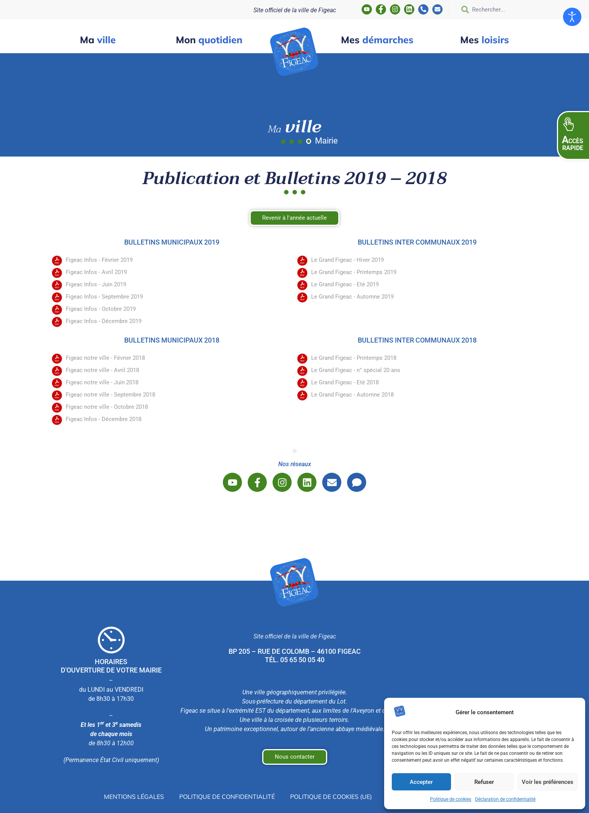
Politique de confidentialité (227, 796)
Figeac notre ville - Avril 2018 (102, 370)
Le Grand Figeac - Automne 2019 (352, 296)
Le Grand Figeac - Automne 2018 (352, 394)
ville (98, 40)
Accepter (421, 782)
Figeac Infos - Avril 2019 (96, 272)
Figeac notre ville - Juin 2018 (102, 382)
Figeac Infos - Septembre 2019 (104, 296)
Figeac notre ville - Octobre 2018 (107, 406)
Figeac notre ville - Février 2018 (105, 357)
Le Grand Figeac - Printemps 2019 (353, 272)
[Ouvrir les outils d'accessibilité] (572, 17)
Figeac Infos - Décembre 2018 (103, 419)
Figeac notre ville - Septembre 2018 (110, 394)
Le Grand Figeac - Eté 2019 (345, 284)
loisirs (484, 40)
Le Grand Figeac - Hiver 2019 (347, 259)
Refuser (484, 782)
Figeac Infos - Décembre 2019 (103, 321)
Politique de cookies (450, 799)
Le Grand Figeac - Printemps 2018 (353, 357)
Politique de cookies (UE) (331, 796)
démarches (377, 40)
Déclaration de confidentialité (505, 799)
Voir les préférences (547, 782)
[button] (573, 135)
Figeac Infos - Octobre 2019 (101, 308)
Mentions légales (134, 796)
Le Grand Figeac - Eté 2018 (345, 382)
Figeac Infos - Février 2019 (99, 259)
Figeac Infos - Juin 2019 (96, 284)
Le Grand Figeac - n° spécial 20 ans (355, 370)
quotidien (209, 40)
